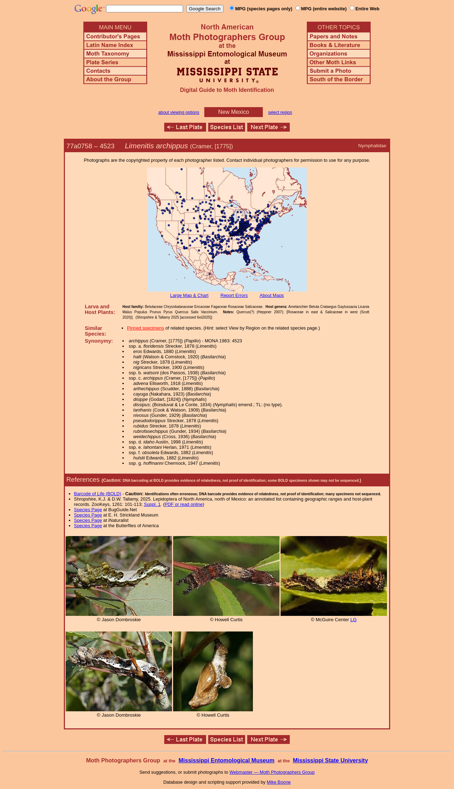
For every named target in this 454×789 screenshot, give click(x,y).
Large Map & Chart (189, 295)
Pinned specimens (145, 328)
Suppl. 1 (152, 504)
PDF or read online (184, 504)
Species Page (88, 509)
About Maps (272, 295)
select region (280, 112)
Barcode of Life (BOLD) (97, 493)
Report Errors (234, 295)
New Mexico (233, 112)
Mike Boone (279, 782)
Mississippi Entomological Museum (226, 760)
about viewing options (178, 112)
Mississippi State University (330, 760)
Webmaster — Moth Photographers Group (272, 772)
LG (353, 619)
